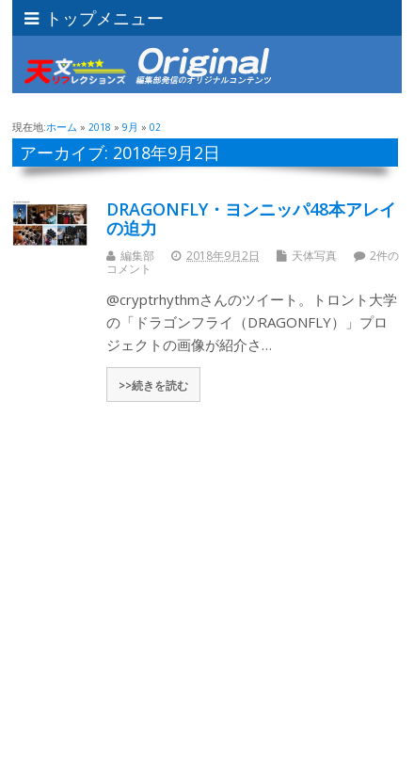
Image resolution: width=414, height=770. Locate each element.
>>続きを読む (153, 385)
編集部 (137, 256)
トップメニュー (94, 18)
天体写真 (314, 256)
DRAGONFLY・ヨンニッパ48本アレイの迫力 (251, 218)
